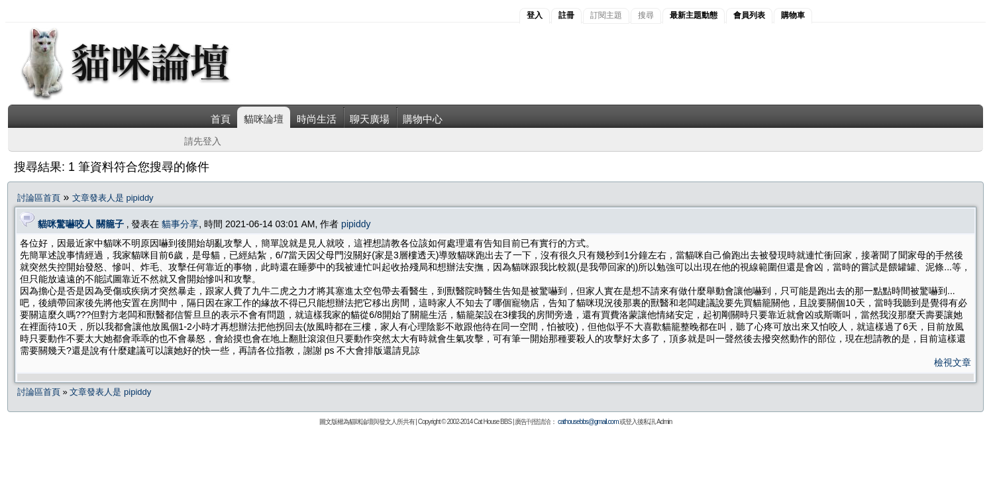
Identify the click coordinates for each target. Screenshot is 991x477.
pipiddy (355, 224)
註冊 (566, 15)
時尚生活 (317, 119)
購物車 (793, 15)
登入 (535, 15)
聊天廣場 (370, 119)
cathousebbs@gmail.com (588, 421)
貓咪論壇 (264, 119)
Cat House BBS (492, 421)
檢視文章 (952, 362)
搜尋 (646, 15)
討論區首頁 (38, 198)
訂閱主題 (606, 15)
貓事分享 (180, 224)
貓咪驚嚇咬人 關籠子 (81, 224)
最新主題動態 (693, 15)
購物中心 (423, 119)
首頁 (221, 119)
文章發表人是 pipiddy (113, 198)
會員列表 (749, 15)
